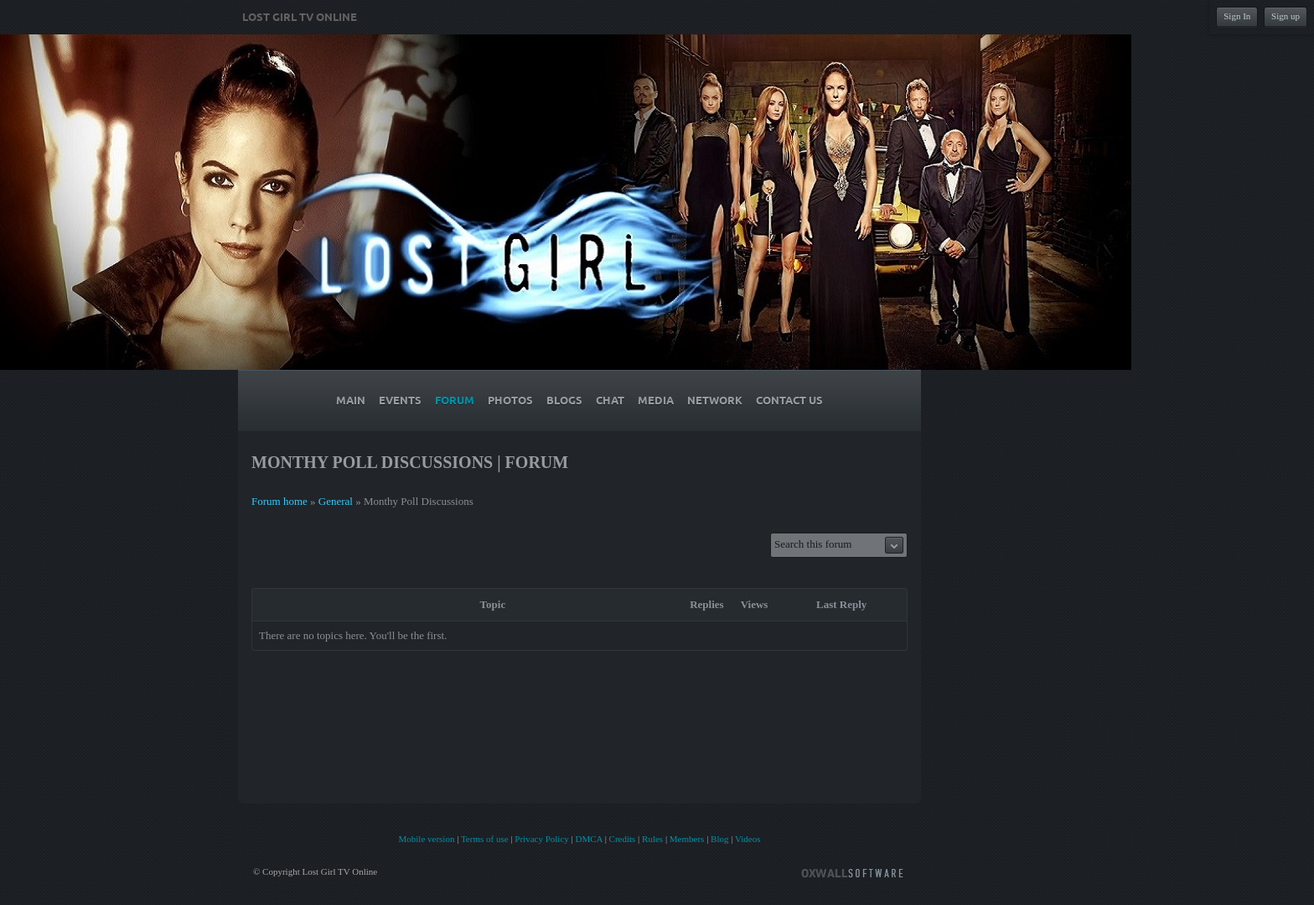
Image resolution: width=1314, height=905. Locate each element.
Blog (719, 839)
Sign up (1285, 16)
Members (687, 839)
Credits (622, 839)
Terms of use (485, 839)
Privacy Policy (541, 839)
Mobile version (426, 839)
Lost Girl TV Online (299, 17)
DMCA (588, 839)
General (335, 501)
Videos (748, 839)
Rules (652, 839)
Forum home (279, 501)
